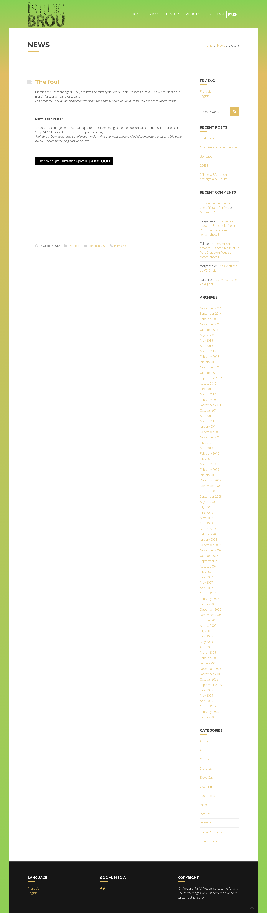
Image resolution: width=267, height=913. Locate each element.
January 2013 (208, 362)
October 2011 (209, 410)
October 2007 (209, 556)
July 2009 (206, 459)
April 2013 (206, 346)
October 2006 (209, 620)
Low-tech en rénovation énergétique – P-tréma (215, 205)
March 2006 (208, 652)
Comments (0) (97, 245)
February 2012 (209, 400)
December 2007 (210, 545)
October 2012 (209, 373)
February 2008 (209, 534)
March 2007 (208, 593)
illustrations (207, 796)
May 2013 (206, 340)
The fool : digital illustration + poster (74, 161)
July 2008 (206, 507)
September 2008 (211, 496)
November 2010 (210, 437)
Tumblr (172, 14)
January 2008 (208, 539)
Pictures (205, 814)
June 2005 (206, 690)
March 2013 (208, 351)
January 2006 (208, 663)
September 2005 (211, 685)
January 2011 (208, 426)
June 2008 (206, 513)
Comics (205, 759)
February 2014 (209, 319)
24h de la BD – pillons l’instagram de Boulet (214, 177)
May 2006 (206, 642)
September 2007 (211, 561)
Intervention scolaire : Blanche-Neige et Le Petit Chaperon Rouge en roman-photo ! (219, 228)
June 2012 (206, 389)
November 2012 (210, 367)
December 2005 (210, 669)
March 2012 (208, 394)
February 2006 (209, 658)
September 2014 (211, 314)
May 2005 (206, 696)
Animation (206, 741)
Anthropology (209, 750)
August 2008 (208, 502)
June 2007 (206, 577)
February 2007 (209, 599)
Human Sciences (211, 832)
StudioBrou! (207, 138)
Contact (217, 14)
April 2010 (206, 448)
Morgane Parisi (210, 212)
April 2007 (206, 588)
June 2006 (206, 636)
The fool (47, 81)
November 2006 (210, 615)
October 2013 (209, 330)
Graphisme (207, 787)
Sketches (206, 768)
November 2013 (210, 324)
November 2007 (210, 550)
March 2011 (208, 421)
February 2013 (209, 357)
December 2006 (210, 609)
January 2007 (208, 604)
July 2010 (206, 443)
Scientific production (213, 841)
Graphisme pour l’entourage (218, 147)
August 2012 (208, 383)
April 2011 (206, 416)
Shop (153, 14)
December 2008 (210, 480)
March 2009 (208, 464)
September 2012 (211, 378)
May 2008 (206, 518)
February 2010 (209, 453)
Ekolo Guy (206, 778)
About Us (194, 14)
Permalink (120, 245)
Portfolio (74, 245)
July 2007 (206, 572)
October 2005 (209, 679)
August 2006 (208, 626)
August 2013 (208, 335)
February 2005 (209, 712)
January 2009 (208, 475)
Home (136, 14)
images (204, 805)
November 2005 (210, 674)
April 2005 (206, 701)
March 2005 (208, 706)
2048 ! (204, 165)
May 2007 (206, 583)
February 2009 (209, 470)
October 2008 (209, 491)
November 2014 (210, 308)
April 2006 (206, 647)
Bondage (206, 156)
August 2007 (208, 566)
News (221, 45)
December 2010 (210, 432)
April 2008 (206, 523)
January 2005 (208, 717)
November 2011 (210, 405)
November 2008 (210, 486)
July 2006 (206, 631)
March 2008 (208, 529)
